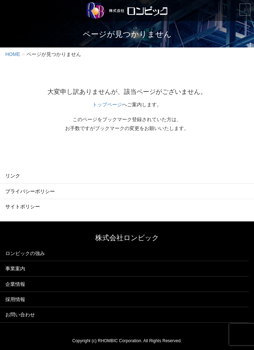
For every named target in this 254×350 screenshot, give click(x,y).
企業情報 (15, 284)
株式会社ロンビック (127, 238)
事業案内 (15, 268)
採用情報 (15, 299)
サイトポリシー (22, 206)
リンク (12, 176)
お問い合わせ (20, 314)
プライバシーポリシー (30, 191)
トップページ (107, 104)
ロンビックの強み (25, 253)
